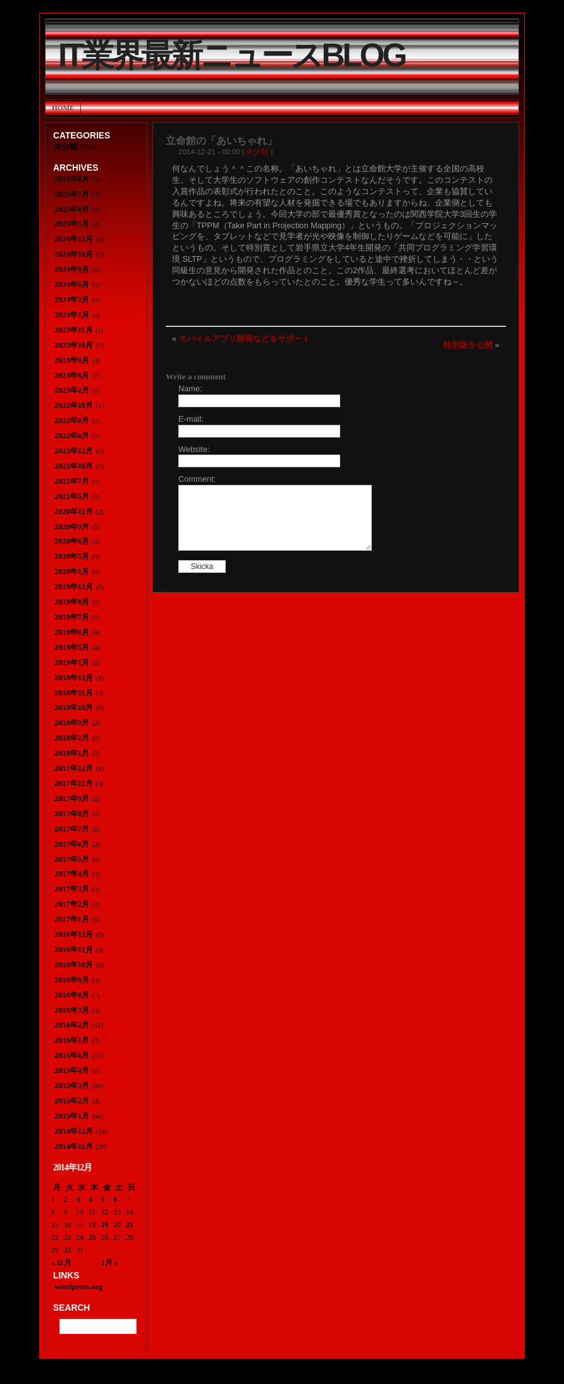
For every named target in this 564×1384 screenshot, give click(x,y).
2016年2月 (71, 1024)
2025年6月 (71, 209)
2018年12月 (73, 677)
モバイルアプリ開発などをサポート (244, 338)
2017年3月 (71, 889)
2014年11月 (73, 1146)
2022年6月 (71, 435)
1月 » (109, 1262)
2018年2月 (71, 737)
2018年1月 (71, 753)
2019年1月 (71, 662)
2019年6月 (71, 632)
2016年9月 (71, 980)
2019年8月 (71, 601)
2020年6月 (71, 541)
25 (92, 1237)
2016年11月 (73, 949)
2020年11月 (73, 511)
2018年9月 (71, 722)
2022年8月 (71, 420)
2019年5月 (71, 647)
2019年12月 (73, 586)
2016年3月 (71, 1010)
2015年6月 (71, 1055)
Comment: (197, 479)
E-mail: (191, 419)
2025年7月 (71, 194)
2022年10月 (73, 405)
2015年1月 (71, 1115)
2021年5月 (71, 496)
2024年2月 (71, 299)
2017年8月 (71, 813)
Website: (194, 449)
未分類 (257, 152)
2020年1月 (71, 571)
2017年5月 (71, 859)
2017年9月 (71, 798)
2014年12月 (73, 1131)
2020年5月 (71, 556)
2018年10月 (73, 707)
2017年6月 (71, 844)
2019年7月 (71, 617)
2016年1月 (71, 1040)
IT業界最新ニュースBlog (231, 55)
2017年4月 (71, 873)
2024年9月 (71, 269)
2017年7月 (71, 828)
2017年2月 (71, 904)
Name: (190, 388)
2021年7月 (71, 481)
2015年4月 (71, 1070)
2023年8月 (71, 375)
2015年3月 (71, 1085)
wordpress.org (78, 1286)
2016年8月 (71, 995)
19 (105, 1224)
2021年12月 (73, 450)
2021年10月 (73, 466)
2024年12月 (73, 239)
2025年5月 (71, 223)
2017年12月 (73, 768)
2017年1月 (71, 919)
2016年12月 (73, 934)
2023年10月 (73, 345)
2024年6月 (71, 284)
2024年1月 (71, 314)
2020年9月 (71, 526)
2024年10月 (73, 254)
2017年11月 (73, 783)
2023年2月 (71, 390)
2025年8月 (71, 179)
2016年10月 (73, 964)
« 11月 (61, 1262)
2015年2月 (71, 1100)
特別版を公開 (468, 345)
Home (63, 107)
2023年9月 (71, 360)
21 (129, 1224)
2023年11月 (73, 330)
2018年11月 (73, 693)
